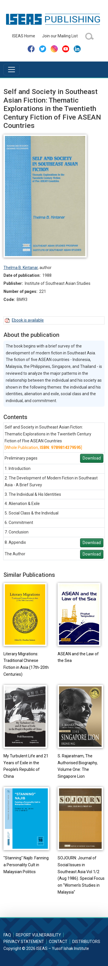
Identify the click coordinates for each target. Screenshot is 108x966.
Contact (58, 941)
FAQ (7, 935)
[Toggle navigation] (11, 69)
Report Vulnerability (38, 935)
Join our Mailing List (60, 36)
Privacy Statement (23, 941)
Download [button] (92, 458)
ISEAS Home (23, 36)
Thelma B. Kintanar (20, 267)
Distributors (86, 941)
